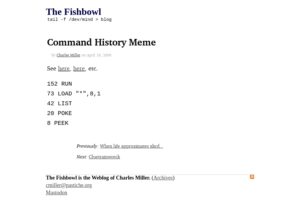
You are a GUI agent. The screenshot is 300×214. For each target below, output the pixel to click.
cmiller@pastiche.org (69, 186)
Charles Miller (68, 56)
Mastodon (56, 193)
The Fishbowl (73, 11)
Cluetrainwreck (104, 157)
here (64, 69)
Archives (163, 179)
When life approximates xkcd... (131, 147)
